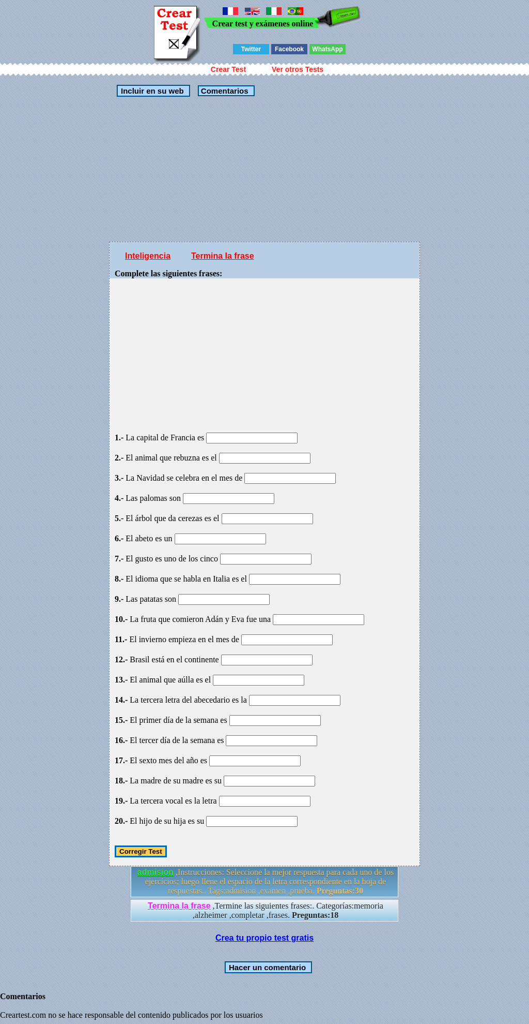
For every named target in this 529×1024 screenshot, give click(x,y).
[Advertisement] (264, 169)
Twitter (251, 49)
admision (155, 872)
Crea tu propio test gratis (264, 937)
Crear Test (228, 69)
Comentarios (223, 90)
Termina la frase (222, 255)
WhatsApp (327, 49)
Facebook (289, 49)
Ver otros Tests (297, 69)
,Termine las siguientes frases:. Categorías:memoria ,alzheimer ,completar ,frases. (265, 910)
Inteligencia (147, 255)
